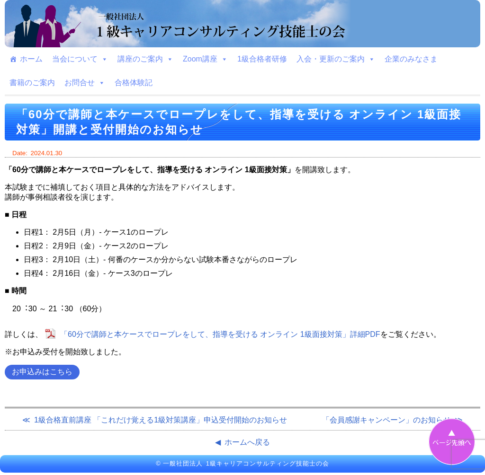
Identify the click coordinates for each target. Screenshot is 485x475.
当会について (80, 59)
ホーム (31, 59)
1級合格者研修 (262, 59)
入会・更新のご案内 (335, 59)
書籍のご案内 (32, 83)
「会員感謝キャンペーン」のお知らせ (386, 420)
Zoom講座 (205, 59)
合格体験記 (134, 83)
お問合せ (84, 83)
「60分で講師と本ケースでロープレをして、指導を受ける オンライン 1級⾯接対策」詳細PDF (220, 334)
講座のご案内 (145, 59)
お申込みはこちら (42, 372)
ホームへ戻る (247, 442)
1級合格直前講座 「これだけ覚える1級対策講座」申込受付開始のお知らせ (160, 420)
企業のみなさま (411, 59)
